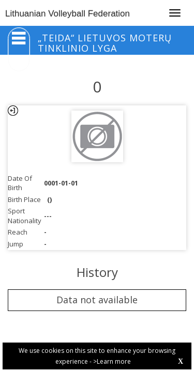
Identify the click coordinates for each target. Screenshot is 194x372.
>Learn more (112, 361)
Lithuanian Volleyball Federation (67, 14)
